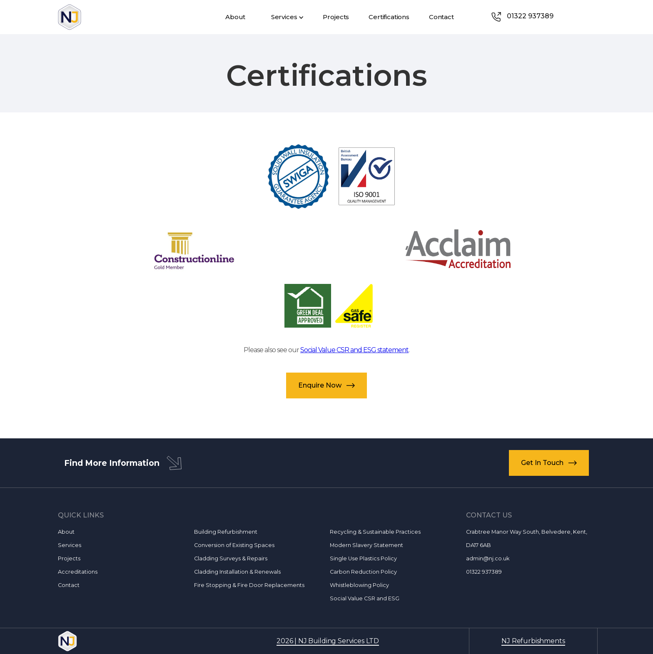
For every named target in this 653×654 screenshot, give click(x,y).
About (66, 532)
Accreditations (77, 572)
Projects (69, 558)
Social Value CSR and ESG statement (354, 350)
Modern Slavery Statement (366, 545)
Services (69, 545)
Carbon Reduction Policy (363, 572)
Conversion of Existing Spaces (234, 545)
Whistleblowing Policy (359, 585)
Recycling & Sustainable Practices (375, 532)
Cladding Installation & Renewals (237, 572)
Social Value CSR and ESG (364, 598)
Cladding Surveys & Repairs (230, 558)
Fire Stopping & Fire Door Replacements (249, 585)
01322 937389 (484, 572)
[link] (530, 17)
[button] (287, 16)
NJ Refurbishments (533, 641)
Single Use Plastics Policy (363, 558)
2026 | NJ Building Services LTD (328, 641)
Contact (69, 585)
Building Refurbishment (225, 532)
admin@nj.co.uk (487, 558)
